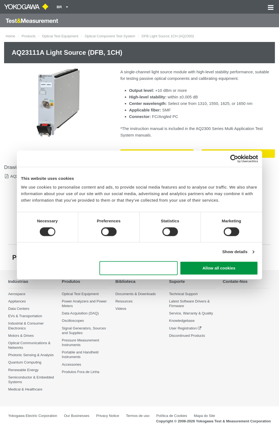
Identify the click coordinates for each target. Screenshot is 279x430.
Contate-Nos (235, 281)
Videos (121, 309)
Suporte (177, 281)
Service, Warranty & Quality (191, 313)
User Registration (183, 328)
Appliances (17, 301)
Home (10, 36)
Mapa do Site (204, 416)
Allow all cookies (218, 268)
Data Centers (18, 309)
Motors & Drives (21, 336)
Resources (124, 301)
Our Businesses (76, 416)
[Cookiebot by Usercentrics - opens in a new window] (234, 159)
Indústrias (18, 281)
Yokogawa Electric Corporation (32, 416)
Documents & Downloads (136, 294)
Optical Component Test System (110, 36)
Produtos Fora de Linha (80, 372)
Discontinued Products (187, 336)
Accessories (71, 364)
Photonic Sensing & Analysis (31, 355)
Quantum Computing (24, 362)
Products (28, 36)
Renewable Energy (23, 370)
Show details (235, 251)
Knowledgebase (182, 321)
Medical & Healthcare (25, 389)
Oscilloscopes (73, 321)
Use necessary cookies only (138, 268)
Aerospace (16, 294)
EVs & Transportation (25, 316)
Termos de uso (138, 416)
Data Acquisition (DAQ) (80, 313)
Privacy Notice (107, 416)
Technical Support (183, 294)
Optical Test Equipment (60, 36)
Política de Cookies (171, 416)
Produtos (71, 281)
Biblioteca (126, 281)
